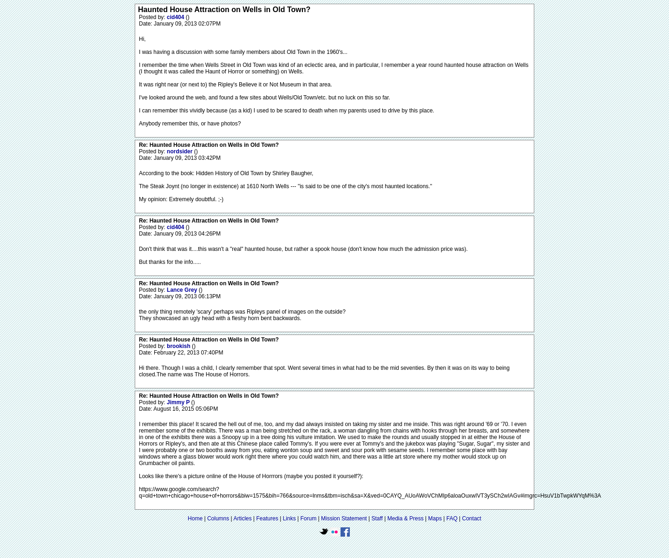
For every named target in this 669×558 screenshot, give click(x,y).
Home (195, 518)
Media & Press (405, 518)
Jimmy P (179, 402)
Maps (435, 518)
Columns (218, 518)
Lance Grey (183, 290)
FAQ (452, 518)
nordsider (180, 151)
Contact (471, 518)
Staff (376, 518)
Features (267, 518)
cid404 (176, 17)
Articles (242, 518)
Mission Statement (344, 518)
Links (289, 518)
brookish (179, 346)
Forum (309, 518)
